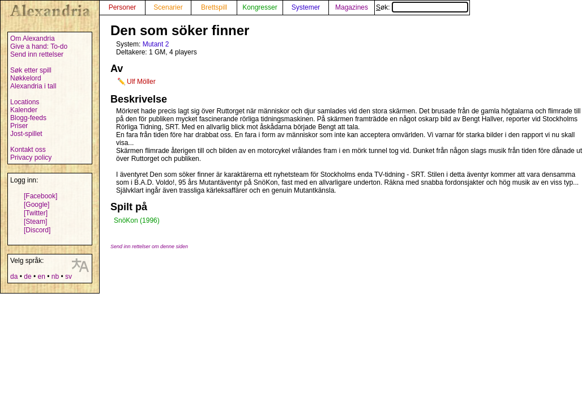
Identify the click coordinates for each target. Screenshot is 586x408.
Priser (19, 126)
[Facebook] (40, 196)
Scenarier (167, 7)
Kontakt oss (28, 150)
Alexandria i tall (33, 86)
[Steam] (35, 222)
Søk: (422, 7)
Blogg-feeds (28, 118)
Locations (24, 102)
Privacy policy (31, 158)
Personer (122, 7)
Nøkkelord (25, 78)
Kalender (23, 110)
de (27, 276)
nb (55, 276)
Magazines (351, 7)
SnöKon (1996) (137, 220)
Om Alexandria (32, 38)
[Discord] (37, 230)
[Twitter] (36, 213)
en (41, 276)
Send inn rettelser (36, 54)
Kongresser (259, 7)
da (14, 276)
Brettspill (214, 7)
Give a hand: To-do (38, 46)
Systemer (306, 7)
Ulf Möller (141, 82)
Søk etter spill (31, 70)
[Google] (36, 205)
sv (68, 276)
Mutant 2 (156, 44)
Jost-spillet (26, 134)
